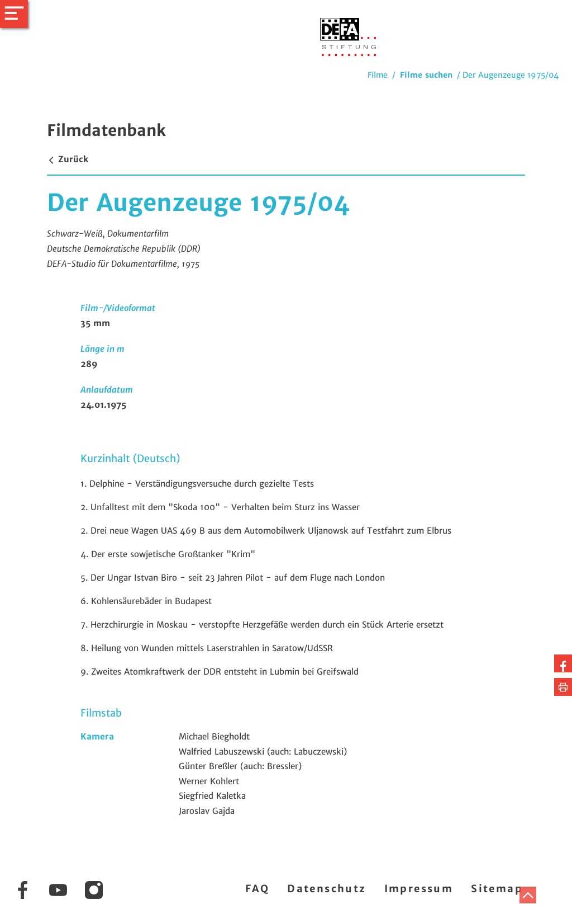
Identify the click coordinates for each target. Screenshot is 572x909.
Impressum (419, 888)
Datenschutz (326, 888)
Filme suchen (426, 75)
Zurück (67, 159)
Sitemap (497, 888)
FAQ (257, 888)
